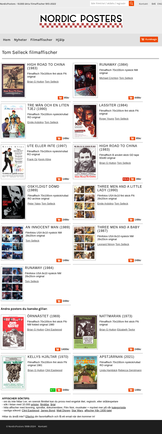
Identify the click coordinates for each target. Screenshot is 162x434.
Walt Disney (63, 410)
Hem (6, 40)
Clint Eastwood (53, 329)
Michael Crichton (108, 78)
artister (35, 404)
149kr (62, 138)
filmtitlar (44, 404)
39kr (135, 178)
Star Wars (77, 410)
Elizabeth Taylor (126, 329)
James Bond (48, 410)
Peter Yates (34, 203)
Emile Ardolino (35, 122)
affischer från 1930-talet (98, 410)
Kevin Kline (44, 159)
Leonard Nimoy (106, 244)
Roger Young (106, 118)
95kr (63, 97)
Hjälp (60, 40)
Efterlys (29, 416)
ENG (159, 3)
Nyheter (20, 40)
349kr (62, 300)
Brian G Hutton (35, 81)
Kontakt (143, 3)
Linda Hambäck (108, 370)
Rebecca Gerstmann (129, 370)
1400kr (62, 349)
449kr (134, 97)
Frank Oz (32, 159)
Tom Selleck (52, 81)
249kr (62, 219)
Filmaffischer (41, 40)
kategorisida (119, 407)
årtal (52, 404)
